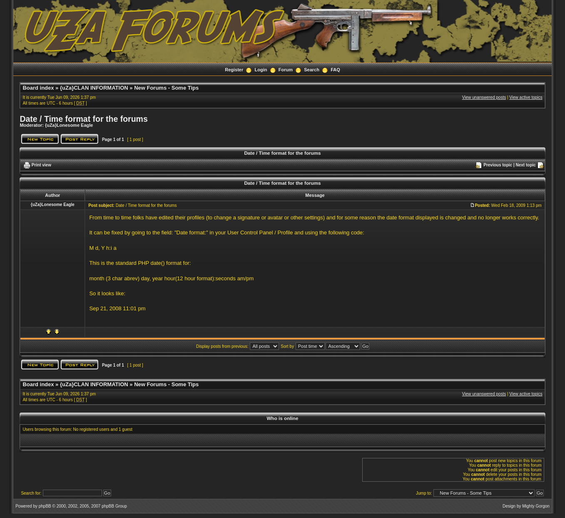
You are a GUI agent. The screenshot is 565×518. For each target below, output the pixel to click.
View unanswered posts (484, 97)
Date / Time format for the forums (83, 118)
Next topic (526, 165)
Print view (41, 165)
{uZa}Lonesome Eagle (69, 125)
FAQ (335, 69)
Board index (38, 88)
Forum (286, 69)
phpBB (45, 506)
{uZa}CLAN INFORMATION (94, 88)
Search (311, 69)
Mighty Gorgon (536, 506)
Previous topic (497, 165)
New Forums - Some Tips (166, 88)
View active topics (525, 97)
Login (261, 69)
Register (234, 69)
